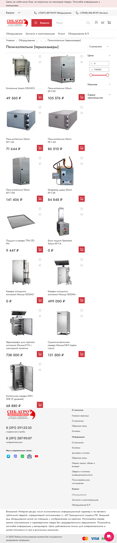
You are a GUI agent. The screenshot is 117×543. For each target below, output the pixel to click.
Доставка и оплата (80, 452)
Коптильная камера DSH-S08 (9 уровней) (19, 397)
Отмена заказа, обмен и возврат (83, 465)
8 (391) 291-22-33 (19, 427)
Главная (10, 40)
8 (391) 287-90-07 (19, 438)
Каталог (10, 12)
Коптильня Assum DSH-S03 (20, 88)
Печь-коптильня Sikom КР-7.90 (59, 89)
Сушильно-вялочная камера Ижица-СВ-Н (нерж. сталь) (62, 345)
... (41, 40)
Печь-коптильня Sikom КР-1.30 (18, 140)
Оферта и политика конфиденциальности (82, 473)
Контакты (76, 431)
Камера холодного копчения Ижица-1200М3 (20, 293)
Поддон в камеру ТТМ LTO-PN (20, 242)
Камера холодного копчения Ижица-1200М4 (61, 293)
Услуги (61, 33)
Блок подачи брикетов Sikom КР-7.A (60, 242)
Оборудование (14, 33)
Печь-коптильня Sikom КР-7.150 (18, 191)
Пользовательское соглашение (81, 481)
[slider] (91, 75)
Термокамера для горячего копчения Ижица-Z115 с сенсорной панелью (20, 345)
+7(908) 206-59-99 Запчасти (92, 12)
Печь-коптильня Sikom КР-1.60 (59, 140)
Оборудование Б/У (78, 33)
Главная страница (80, 415)
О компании (78, 420)
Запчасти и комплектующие (40, 33)
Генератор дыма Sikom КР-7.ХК (60, 191)
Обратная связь (79, 425)
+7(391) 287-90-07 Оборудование (52, 12)
